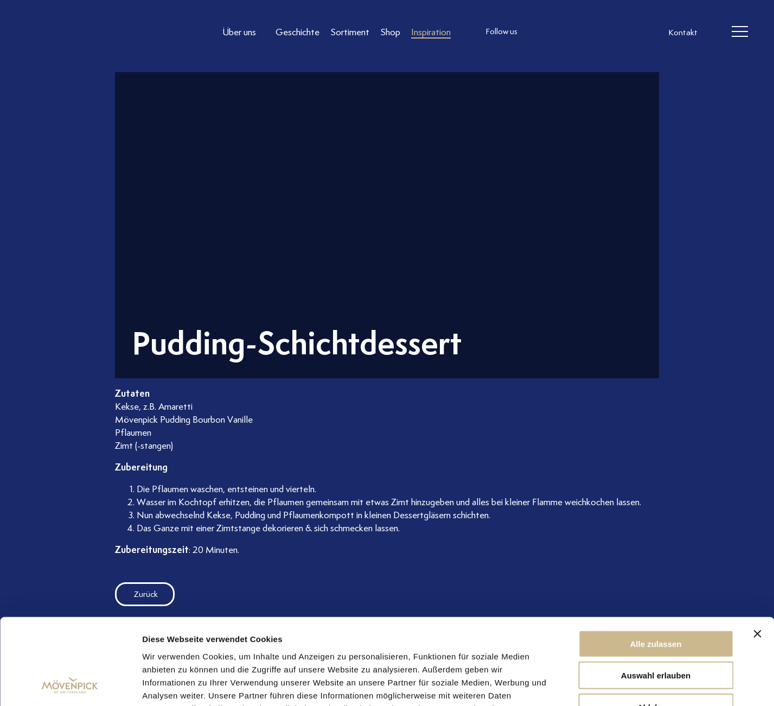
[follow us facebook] (561, 32)
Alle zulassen (655, 563)
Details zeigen (576, 684)
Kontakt (683, 32)
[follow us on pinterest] (604, 32)
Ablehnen (655, 626)
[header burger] (740, 32)
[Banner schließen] (757, 553)
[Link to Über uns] (243, 31)
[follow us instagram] (539, 32)
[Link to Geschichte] (297, 31)
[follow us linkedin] (583, 32)
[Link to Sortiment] (349, 31)
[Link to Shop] (390, 31)
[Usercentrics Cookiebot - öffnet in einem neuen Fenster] (70, 685)
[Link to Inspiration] (431, 31)
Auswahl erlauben (655, 595)
